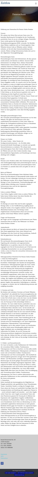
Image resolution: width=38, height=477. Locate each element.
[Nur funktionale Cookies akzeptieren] (36, 473)
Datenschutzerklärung (19, 474)
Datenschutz (4, 458)
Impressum (4, 454)
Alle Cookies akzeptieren (10, 472)
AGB (2, 456)
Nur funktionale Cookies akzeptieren (25, 472)
